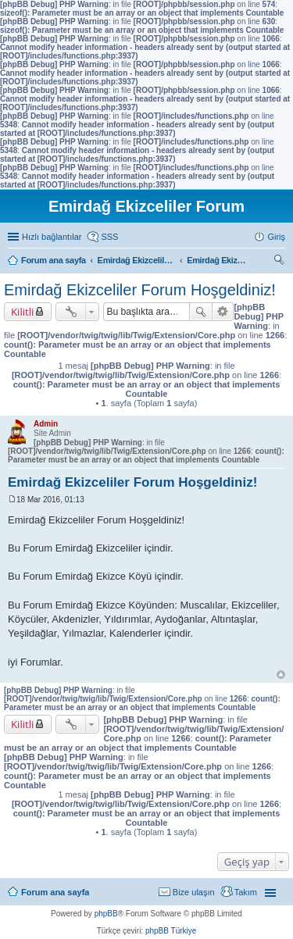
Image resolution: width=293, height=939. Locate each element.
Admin (46, 424)
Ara (201, 311)
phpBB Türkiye (170, 931)
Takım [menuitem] (245, 892)
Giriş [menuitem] (276, 236)
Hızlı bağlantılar (51, 236)
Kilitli (22, 312)
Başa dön (281, 674)
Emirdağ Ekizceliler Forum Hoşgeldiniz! (140, 289)
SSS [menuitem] (109, 236)
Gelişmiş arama (223, 311)
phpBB (106, 913)
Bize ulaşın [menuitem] (194, 892)
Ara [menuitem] (281, 261)
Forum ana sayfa (55, 892)
